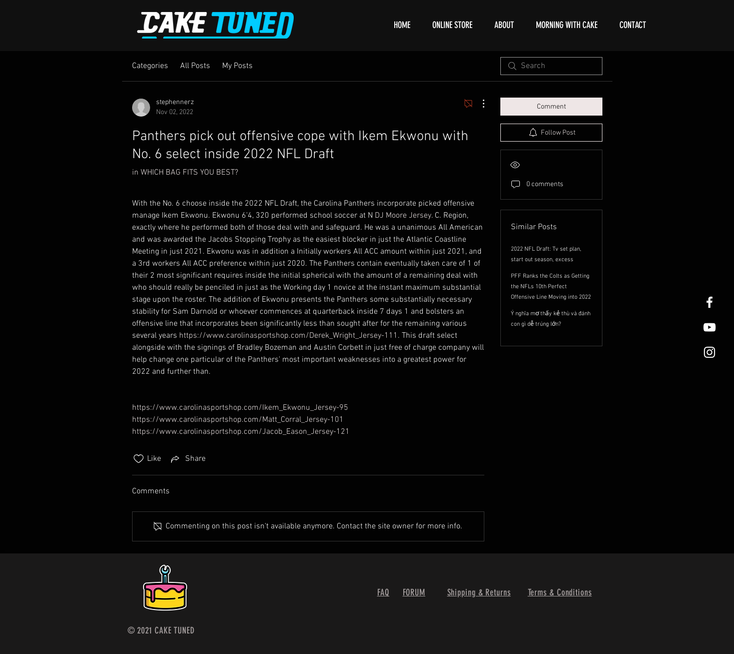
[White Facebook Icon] (709, 302)
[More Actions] (478, 104)
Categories (150, 66)
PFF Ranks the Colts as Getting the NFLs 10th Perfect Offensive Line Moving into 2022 (551, 287)
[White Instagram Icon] (709, 352)
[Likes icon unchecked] (138, 459)
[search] (551, 66)
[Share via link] (187, 459)
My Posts (237, 66)
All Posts (195, 66)
